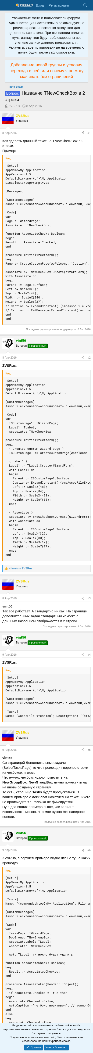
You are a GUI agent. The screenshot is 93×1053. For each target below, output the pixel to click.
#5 (89, 749)
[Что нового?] (75, 5)
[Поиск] (85, 5)
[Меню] (8, 5)
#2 (89, 357)
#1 (89, 133)
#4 (89, 654)
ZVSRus (14, 106)
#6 (89, 850)
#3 (89, 598)
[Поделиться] (83, 133)
